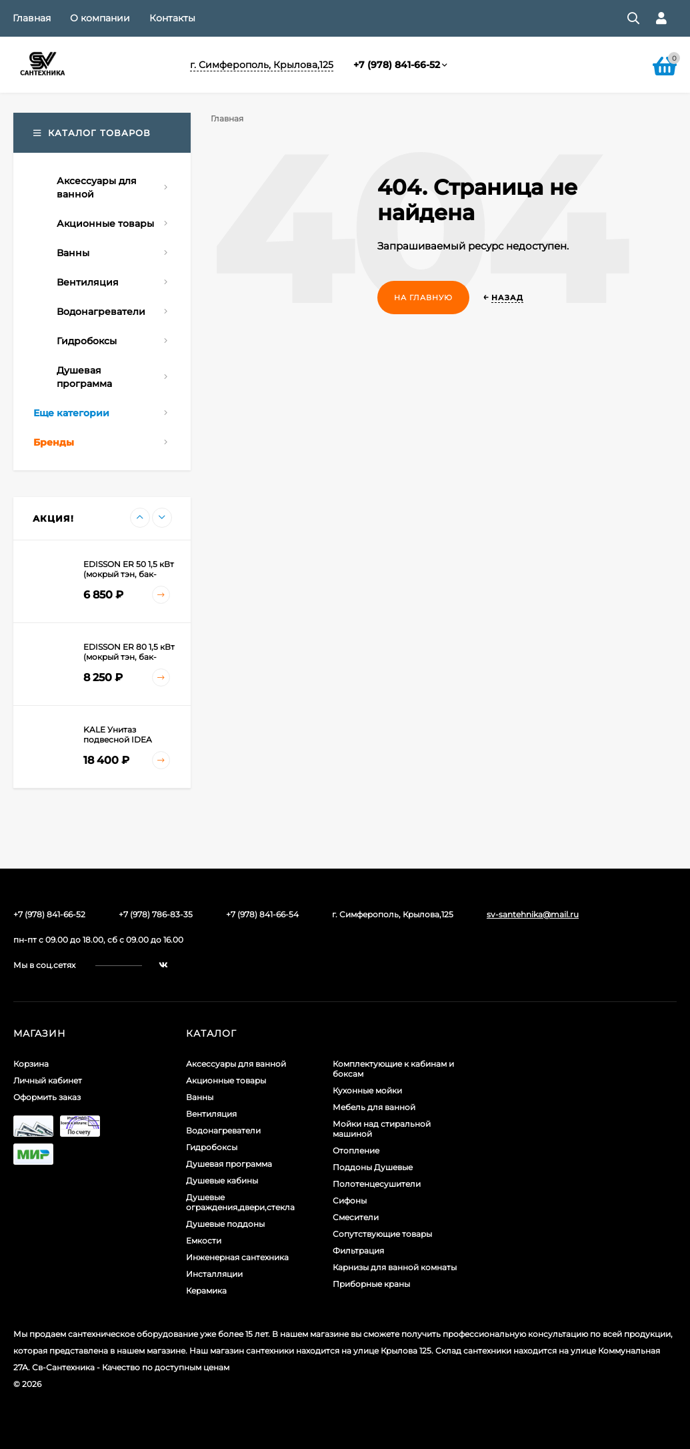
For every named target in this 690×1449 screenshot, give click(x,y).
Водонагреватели (223, 1130)
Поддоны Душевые (373, 1167)
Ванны (199, 1097)
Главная (32, 18)
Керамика (206, 1291)
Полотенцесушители (377, 1184)
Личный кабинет (47, 1080)
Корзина (31, 1064)
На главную (423, 297)
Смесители (356, 1217)
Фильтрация (358, 1251)
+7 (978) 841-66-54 (262, 914)
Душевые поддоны (225, 1224)
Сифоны (350, 1200)
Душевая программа (229, 1164)
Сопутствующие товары (382, 1234)
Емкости (203, 1241)
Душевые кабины (222, 1180)
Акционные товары (226, 1080)
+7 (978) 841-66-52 (396, 65)
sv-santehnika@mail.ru (533, 914)
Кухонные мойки (367, 1090)
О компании (100, 18)
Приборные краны (371, 1284)
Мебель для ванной (374, 1107)
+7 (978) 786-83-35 (156, 914)
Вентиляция (211, 1114)
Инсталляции (214, 1274)
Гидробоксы (211, 1147)
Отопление (356, 1150)
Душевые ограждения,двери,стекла (240, 1202)
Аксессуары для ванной (236, 1064)
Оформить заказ (47, 1097)
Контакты (172, 18)
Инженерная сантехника (237, 1257)
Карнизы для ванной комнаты (395, 1267)
